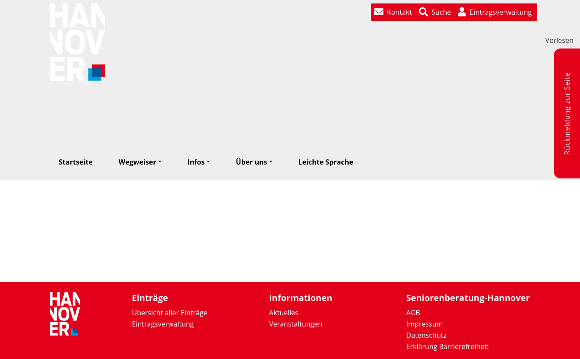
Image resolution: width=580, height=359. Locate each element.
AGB (413, 312)
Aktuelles (283, 312)
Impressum (424, 324)
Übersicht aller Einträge (169, 312)
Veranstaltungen (295, 324)
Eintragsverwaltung (163, 324)
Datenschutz (426, 335)
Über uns (251, 162)
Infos (196, 162)
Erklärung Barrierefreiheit (447, 346)
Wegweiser (137, 162)
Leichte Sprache (325, 162)
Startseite (76, 162)
